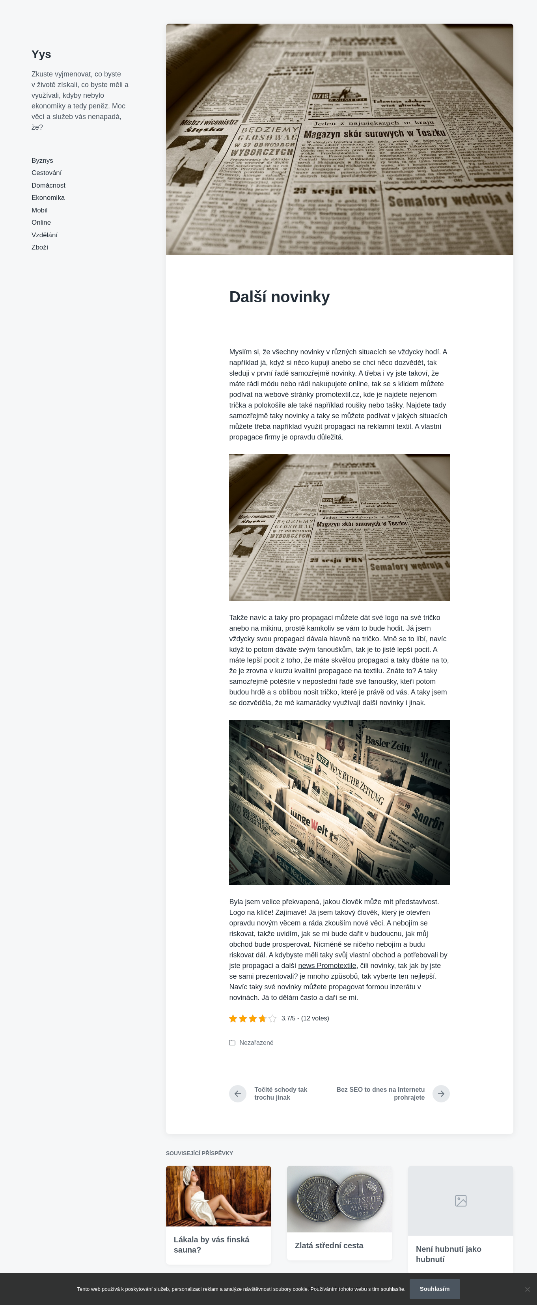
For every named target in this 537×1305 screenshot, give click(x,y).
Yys (41, 54)
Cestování (47, 173)
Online (41, 222)
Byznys (42, 160)
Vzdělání (45, 235)
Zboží (40, 247)
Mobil (40, 210)
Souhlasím (435, 1288)
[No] (527, 1289)
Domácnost (48, 185)
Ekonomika (48, 197)
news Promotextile (327, 966)
